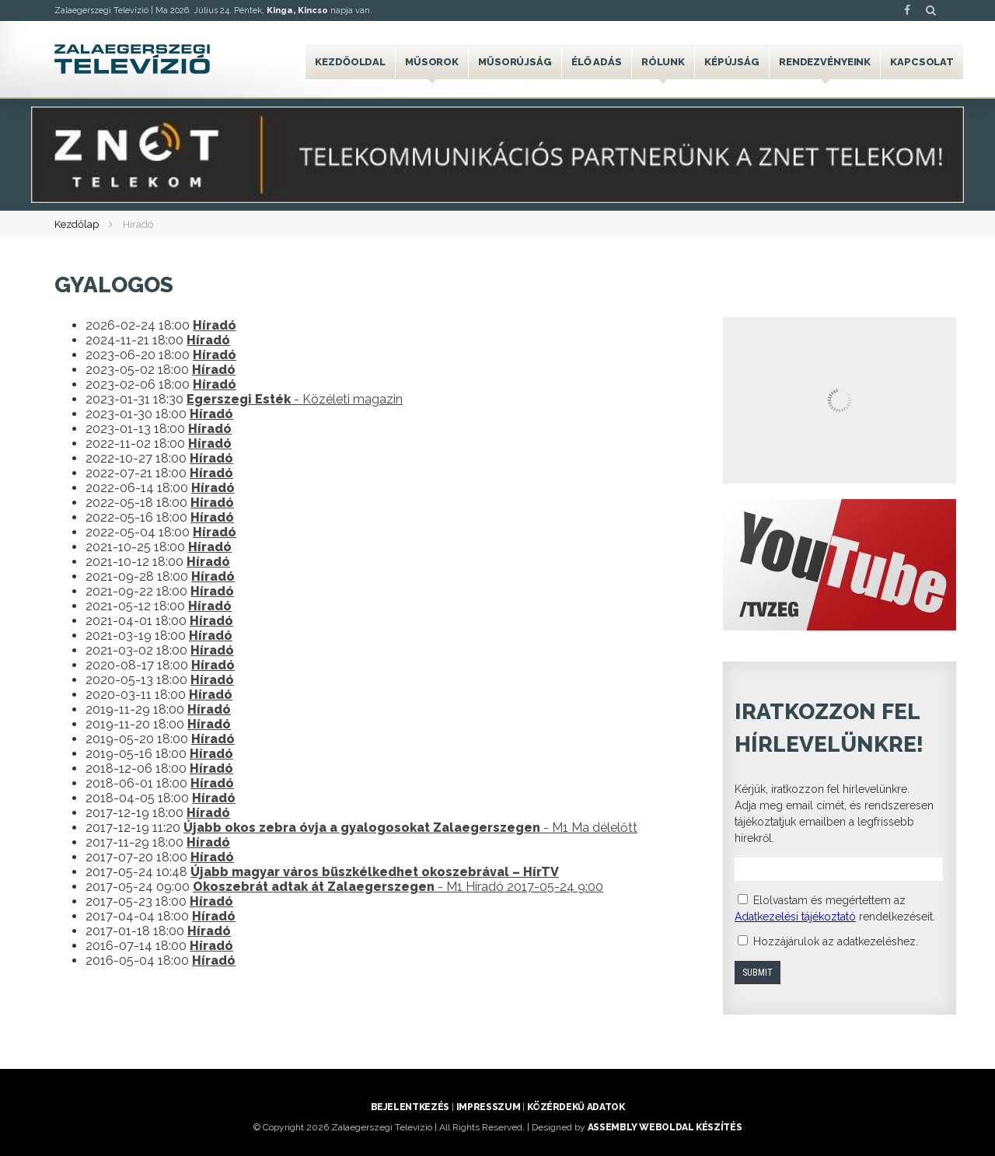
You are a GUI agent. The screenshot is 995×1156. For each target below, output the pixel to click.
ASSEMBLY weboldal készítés (665, 1127)
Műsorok (432, 62)
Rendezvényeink (825, 62)
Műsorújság (515, 62)
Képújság (731, 62)
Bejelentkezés (410, 1107)
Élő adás (596, 62)
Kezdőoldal (350, 62)
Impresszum (488, 1107)
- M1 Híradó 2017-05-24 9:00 (398, 886)
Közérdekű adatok (575, 1107)
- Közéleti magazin (295, 399)
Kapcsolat (922, 62)
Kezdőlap (76, 224)
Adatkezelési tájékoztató (795, 916)
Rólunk (663, 62)
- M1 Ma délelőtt (410, 827)
